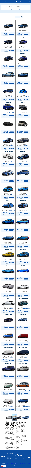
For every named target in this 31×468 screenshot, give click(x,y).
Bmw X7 (8, 86)
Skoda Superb (23, 265)
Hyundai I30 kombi (8, 102)
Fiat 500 (23, 86)
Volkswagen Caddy (23, 314)
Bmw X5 (23, 69)
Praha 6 (16, 463)
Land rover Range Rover (23, 118)
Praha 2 (9, 463)
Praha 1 (7, 463)
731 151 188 (18, 1)
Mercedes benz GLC (23, 151)
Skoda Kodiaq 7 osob (8, 249)
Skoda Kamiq (23, 216)
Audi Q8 (8, 53)
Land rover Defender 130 (8, 118)
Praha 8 (20, 463)
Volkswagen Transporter (8, 396)
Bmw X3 (8, 69)
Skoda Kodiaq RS (23, 249)
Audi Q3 (8, 37)
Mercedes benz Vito (23, 167)
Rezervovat (11, 50)
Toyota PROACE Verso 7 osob (23, 298)
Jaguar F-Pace (23, 102)
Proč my (16, 454)
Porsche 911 (8, 200)
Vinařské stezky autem (23, 422)
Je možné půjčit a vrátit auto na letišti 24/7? (18, 423)
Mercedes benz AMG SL (8, 135)
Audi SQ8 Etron (22, 53)
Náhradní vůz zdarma (15, 9)
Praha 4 (13, 463)
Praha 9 (22, 463)
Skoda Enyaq (8, 216)
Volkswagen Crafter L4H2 (22, 347)
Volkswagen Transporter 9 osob (22, 396)
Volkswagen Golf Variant (22, 363)
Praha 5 (14, 463)
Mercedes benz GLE (8, 167)
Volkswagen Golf (8, 363)
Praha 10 (24, 463)
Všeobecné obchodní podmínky (20, 458)
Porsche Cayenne (23, 200)
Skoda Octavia (8, 265)
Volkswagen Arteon (8, 314)
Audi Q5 (23, 37)
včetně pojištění (5, 35)
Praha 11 (26, 463)
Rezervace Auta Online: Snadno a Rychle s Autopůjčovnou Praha (12, 424)
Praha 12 (29, 463)
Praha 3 (11, 463)
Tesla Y (8, 298)
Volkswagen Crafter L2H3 (8, 347)
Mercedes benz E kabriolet (8, 151)
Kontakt (16, 456)
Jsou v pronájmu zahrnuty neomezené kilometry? (7, 423)
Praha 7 (18, 463)
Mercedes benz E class (23, 135)
